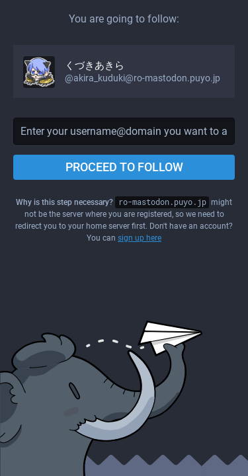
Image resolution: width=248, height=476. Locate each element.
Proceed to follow (124, 167)
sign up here (139, 238)
